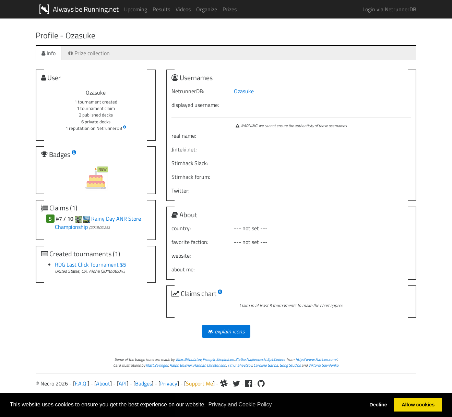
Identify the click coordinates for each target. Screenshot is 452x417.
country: (181, 228)
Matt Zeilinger (157, 365)
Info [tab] (48, 53)
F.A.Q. (81, 383)
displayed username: (195, 105)
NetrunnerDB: (187, 91)
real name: (183, 136)
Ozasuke (244, 91)
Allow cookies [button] (418, 404)
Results (161, 9)
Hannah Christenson (209, 365)
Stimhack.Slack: (189, 163)
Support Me (199, 383)
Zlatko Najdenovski (250, 359)
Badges (143, 383)
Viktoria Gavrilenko (323, 365)
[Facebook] (248, 383)
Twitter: (180, 190)
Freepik (209, 359)
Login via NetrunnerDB (389, 9)
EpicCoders (276, 359)
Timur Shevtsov (239, 365)
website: (181, 256)
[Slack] (223, 383)
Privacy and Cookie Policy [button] (240, 404)
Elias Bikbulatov (188, 359)
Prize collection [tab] (89, 53)
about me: (182, 269)
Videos (183, 9)
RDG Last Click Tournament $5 (90, 264)
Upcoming (135, 9)
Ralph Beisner (180, 365)
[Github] (261, 383)
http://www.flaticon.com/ (316, 359)
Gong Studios (290, 365)
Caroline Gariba (265, 365)
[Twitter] (236, 383)
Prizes (230, 9)
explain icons (226, 331)
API (123, 383)
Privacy (168, 383)
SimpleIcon (225, 359)
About (103, 383)
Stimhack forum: (190, 177)
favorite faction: (189, 242)
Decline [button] (378, 404)
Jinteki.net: (184, 149)
